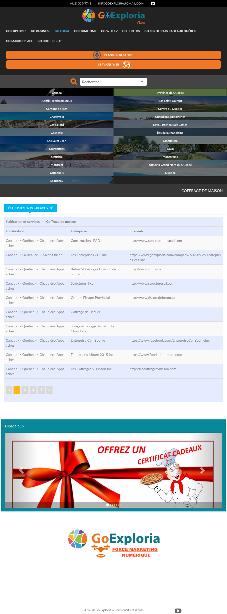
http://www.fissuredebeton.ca (152, 297)
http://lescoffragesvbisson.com (153, 369)
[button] (21, 470)
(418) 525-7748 (81, 3)
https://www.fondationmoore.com (156, 354)
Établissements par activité (30, 208)
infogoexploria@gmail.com (121, 3)
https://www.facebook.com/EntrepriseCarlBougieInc (170, 340)
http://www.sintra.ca (145, 269)
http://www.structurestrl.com (152, 283)
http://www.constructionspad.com (156, 240)
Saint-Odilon (52, 255)
